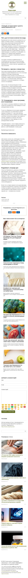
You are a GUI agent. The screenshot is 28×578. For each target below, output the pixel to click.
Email (2, 384)
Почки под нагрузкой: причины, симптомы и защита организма (13, 340)
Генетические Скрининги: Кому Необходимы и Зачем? (13, 263)
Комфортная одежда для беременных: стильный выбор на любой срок (13, 289)
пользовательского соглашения (8, 571)
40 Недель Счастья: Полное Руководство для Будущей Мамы (12, 237)
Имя (2, 380)
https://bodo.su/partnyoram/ (8, 426)
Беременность (18, 29)
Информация (4, 458)
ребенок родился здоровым (8, 161)
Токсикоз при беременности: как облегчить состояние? (12, 365)
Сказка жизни (12, 10)
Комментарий (4, 389)
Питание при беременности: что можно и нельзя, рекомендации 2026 (14, 316)
